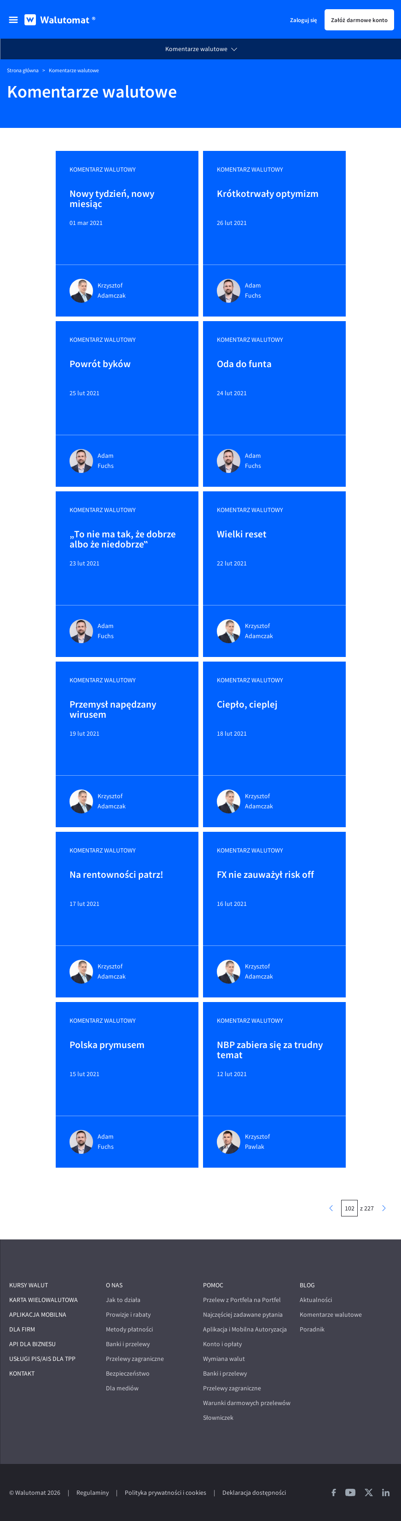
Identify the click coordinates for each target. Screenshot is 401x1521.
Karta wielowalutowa (43, 1300)
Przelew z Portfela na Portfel (242, 1300)
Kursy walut (28, 1285)
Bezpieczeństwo (128, 1373)
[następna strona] (384, 1208)
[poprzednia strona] (331, 1208)
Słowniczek (218, 1418)
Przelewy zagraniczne (135, 1359)
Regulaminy (92, 1493)
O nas (114, 1285)
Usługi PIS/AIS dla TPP (42, 1359)
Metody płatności (129, 1329)
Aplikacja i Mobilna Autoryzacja (245, 1329)
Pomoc (213, 1285)
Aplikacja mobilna (37, 1315)
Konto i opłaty (222, 1344)
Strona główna (23, 70)
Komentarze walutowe (196, 49)
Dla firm (22, 1329)
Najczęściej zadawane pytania (243, 1315)
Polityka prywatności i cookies (165, 1493)
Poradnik (312, 1329)
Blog (307, 1285)
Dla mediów (122, 1388)
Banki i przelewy (128, 1344)
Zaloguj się (303, 19)
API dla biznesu (32, 1344)
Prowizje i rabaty (128, 1315)
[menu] (13, 19)
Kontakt (22, 1373)
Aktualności (316, 1300)
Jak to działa (123, 1300)
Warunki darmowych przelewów (247, 1403)
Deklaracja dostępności (254, 1493)
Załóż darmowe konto (359, 19)
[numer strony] (349, 1208)
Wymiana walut (224, 1359)
